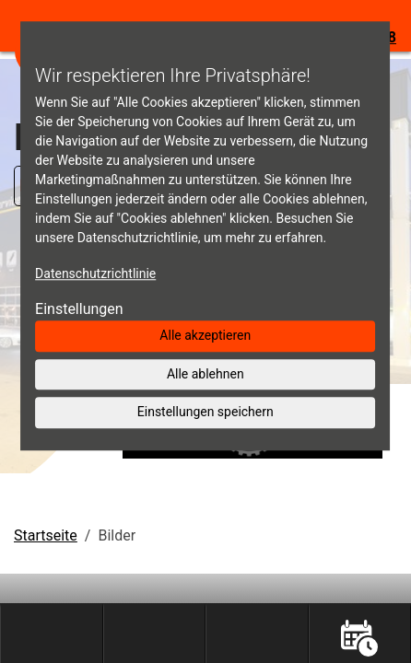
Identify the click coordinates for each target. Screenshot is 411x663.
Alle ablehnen (205, 373)
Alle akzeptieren (205, 335)
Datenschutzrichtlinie (95, 273)
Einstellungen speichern (205, 411)
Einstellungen (79, 309)
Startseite (45, 535)
